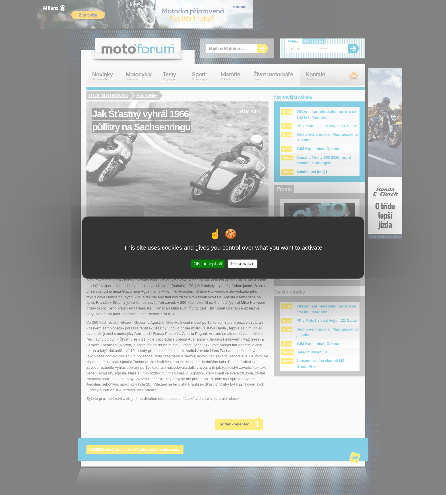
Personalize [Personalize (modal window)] (243, 263)
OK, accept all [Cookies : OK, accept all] (207, 263)
